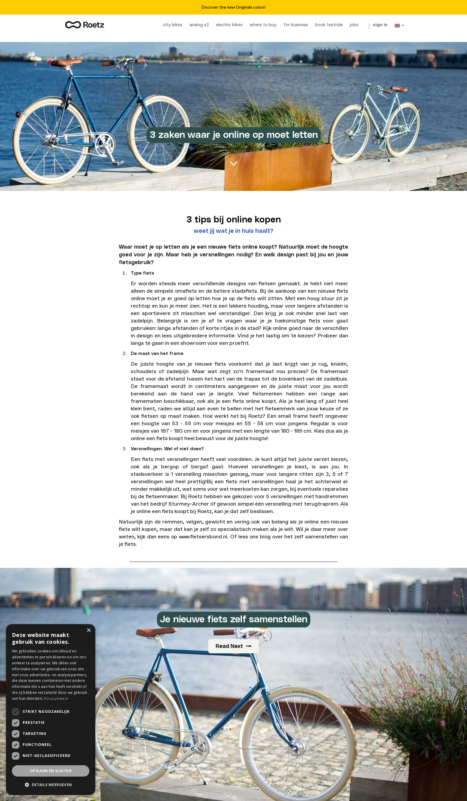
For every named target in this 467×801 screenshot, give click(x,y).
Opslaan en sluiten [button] (50, 770)
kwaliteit (252, 148)
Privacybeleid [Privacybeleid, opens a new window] (56, 698)
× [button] (88, 630)
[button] (50, 784)
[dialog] (50, 709)
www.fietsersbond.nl (203, 536)
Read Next (233, 646)
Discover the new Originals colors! (233, 7)
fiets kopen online (216, 148)
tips (271, 148)
